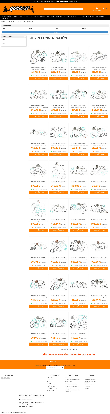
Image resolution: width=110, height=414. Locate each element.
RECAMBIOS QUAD (37, 16)
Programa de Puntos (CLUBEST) (90, 382)
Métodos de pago (89, 385)
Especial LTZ (51, 387)
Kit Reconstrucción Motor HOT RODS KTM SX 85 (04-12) (99, 182)
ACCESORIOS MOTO (54, 16)
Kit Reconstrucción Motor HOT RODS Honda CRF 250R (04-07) (38, 296)
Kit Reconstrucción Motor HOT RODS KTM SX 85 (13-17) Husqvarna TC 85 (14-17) (59, 183)
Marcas (86, 388)
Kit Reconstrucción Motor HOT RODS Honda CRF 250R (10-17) (79, 258)
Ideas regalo (50, 390)
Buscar (55, 32)
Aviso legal (68, 378)
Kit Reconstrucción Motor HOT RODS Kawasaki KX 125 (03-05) (38, 182)
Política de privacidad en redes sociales (72, 387)
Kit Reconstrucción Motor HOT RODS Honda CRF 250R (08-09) (99, 258)
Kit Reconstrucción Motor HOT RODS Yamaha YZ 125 (99, 68)
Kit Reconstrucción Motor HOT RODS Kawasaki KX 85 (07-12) (38, 144)
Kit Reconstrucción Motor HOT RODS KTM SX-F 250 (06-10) (79, 182)
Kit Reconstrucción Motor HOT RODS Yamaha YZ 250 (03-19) (79, 68)
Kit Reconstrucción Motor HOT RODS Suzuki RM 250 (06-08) (79, 106)
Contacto (87, 386)
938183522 (22, 406)
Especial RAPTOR (52, 388)
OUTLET (5, 19)
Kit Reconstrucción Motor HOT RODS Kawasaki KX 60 (99, 144)
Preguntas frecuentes (90, 379)
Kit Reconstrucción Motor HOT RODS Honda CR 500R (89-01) (99, 296)
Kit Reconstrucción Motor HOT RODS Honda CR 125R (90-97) (58, 220)
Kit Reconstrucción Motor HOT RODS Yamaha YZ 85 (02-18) (38, 68)
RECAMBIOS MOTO (70, 16)
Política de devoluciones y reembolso (72, 390)
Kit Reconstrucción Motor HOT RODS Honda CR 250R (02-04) (58, 334)
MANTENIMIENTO (87, 16)
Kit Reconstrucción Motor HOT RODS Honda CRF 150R (58, 296)
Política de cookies (70, 383)
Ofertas (49, 381)
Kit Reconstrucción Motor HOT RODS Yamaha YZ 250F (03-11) (58, 68)
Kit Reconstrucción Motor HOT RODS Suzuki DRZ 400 (99, 106)
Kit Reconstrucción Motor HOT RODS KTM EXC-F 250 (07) (99, 220)
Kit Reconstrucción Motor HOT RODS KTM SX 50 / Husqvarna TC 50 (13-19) (38, 221)
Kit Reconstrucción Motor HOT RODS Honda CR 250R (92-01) (38, 334)
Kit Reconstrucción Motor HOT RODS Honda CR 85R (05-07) (79, 296)
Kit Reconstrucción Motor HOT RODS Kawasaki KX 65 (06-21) (58, 144)
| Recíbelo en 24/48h (43, 1)
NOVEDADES (100, 16)
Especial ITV (50, 385)
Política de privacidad (71, 385)
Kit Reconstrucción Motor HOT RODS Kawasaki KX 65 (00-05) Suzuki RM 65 (78, 145)
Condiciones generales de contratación (72, 380)
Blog (49, 383)
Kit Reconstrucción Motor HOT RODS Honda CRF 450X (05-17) (38, 258)
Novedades (50, 378)
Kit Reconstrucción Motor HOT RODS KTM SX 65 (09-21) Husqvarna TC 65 (38, 107)
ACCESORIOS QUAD (21, 16)
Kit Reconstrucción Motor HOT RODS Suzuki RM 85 (58, 106)
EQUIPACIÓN (6, 16)
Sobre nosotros (88, 378)
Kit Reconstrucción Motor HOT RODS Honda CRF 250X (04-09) (59, 258)
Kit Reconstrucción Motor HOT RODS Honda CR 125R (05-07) (79, 334)
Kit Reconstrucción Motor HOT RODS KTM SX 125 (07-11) (79, 220)
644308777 (29, 406)
